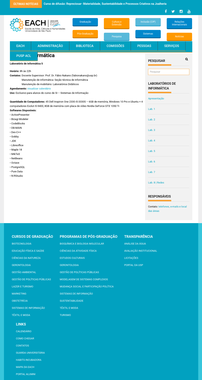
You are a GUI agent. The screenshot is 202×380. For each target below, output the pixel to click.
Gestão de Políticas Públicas (31, 279)
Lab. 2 (151, 119)
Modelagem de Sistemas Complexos (84, 279)
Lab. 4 (151, 140)
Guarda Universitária (30, 352)
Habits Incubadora (28, 359)
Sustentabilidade (71, 300)
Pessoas (144, 46)
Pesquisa (117, 36)
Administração (50, 46)
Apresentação (156, 98)
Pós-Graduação (85, 33)
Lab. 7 (151, 172)
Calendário (24, 331)
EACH (20, 46)
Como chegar (25, 338)
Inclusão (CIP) (148, 21)
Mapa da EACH (25, 367)
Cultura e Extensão (117, 23)
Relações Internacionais (179, 23)
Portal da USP (133, 265)
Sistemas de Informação (28, 307)
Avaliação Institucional (140, 250)
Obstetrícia (20, 300)
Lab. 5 (151, 151)
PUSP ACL (23, 56)
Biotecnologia (22, 243)
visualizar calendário (39, 88)
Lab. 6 (151, 161)
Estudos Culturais (72, 257)
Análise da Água (135, 243)
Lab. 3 (151, 130)
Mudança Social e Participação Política (87, 286)
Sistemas (148, 33)
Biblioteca (84, 46)
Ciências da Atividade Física (78, 250)
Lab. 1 (151, 108)
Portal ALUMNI (25, 374)
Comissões (115, 46)
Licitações (131, 257)
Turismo (65, 315)
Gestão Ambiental (24, 272)
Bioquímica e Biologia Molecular (82, 243)
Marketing (19, 293)
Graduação (85, 21)
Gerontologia (21, 265)
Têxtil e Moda (21, 315)
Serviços (171, 46)
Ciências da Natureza (26, 257)
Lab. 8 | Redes (156, 182)
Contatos (22, 345)
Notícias (179, 36)
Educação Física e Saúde (28, 250)
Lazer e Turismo (22, 286)
